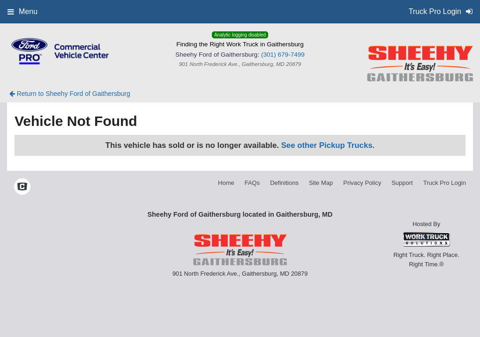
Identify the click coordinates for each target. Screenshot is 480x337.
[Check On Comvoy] (22, 187)
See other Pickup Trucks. (328, 145)
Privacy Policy (362, 182)
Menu (23, 11)
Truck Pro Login (444, 182)
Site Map (321, 182)
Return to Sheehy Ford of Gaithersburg (69, 93)
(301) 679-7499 (283, 54)
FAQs (252, 182)
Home (226, 182)
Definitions (284, 182)
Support (402, 182)
